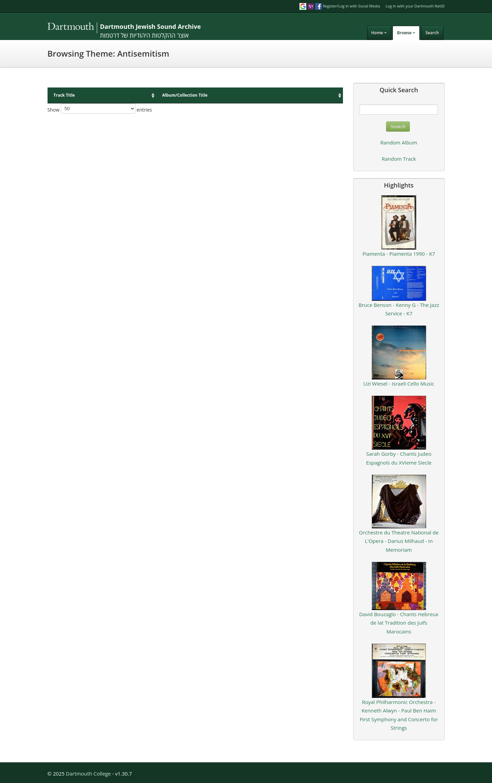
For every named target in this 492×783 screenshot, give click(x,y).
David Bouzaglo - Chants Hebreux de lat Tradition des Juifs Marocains (398, 623)
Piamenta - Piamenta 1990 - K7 (399, 253)
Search (432, 33)
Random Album (398, 142)
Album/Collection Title (185, 95)
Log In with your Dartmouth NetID (415, 5)
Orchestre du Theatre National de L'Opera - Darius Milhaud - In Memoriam (398, 541)
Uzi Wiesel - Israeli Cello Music (398, 383)
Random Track (399, 158)
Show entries (100, 108)
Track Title (64, 95)
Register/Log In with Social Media (339, 5)
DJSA (95, 27)
